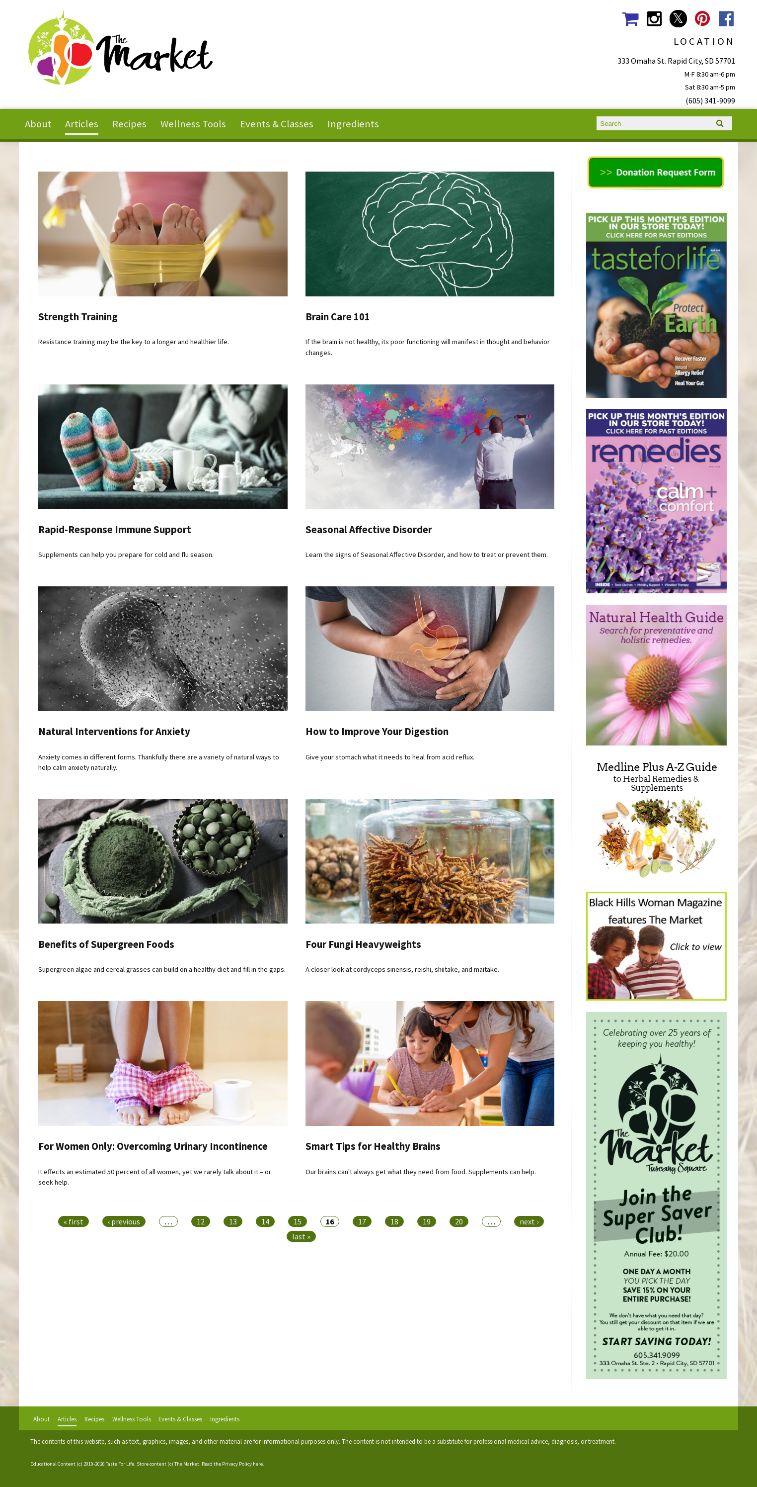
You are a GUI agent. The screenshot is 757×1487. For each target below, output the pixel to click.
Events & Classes (276, 123)
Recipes (129, 123)
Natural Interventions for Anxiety (114, 731)
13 (233, 1221)
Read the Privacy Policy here (232, 1464)
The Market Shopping (630, 18)
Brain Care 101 (337, 316)
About (38, 123)
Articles (81, 123)
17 (362, 1221)
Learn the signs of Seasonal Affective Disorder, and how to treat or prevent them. (426, 554)
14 (265, 1221)
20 (459, 1221)
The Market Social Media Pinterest (702, 18)
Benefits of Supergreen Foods (106, 944)
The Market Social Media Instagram (654, 18)
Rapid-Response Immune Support (114, 529)
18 (394, 1221)
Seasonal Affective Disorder (368, 529)
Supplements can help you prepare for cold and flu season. (126, 554)
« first (73, 1221)
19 (427, 1221)
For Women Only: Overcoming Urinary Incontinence (153, 1146)
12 (201, 1221)
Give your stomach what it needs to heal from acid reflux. (389, 756)
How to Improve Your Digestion (377, 731)
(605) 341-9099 (710, 100)
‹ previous (124, 1221)
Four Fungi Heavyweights (363, 944)
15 (298, 1221)
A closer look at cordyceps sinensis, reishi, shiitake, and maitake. (402, 969)
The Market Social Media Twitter (678, 18)
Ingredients (353, 123)
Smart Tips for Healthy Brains (373, 1146)
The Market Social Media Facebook (726, 18)
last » (301, 1236)
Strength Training (78, 316)
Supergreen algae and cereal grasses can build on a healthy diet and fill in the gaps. (162, 969)
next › (529, 1221)
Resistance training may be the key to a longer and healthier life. (133, 341)
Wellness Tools (193, 123)
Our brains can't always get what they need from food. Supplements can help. (420, 1171)
